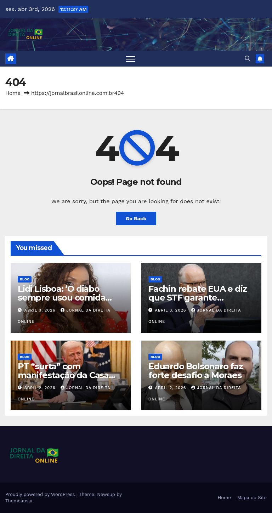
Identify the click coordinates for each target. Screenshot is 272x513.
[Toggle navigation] (130, 58)
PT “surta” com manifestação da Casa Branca (63, 375)
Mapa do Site (252, 497)
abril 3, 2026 (40, 310)
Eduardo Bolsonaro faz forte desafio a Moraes (195, 370)
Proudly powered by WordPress (40, 494)
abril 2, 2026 (40, 388)
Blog (24, 279)
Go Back (136, 218)
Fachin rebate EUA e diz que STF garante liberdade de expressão (197, 298)
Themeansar (19, 500)
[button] (247, 58)
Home (13, 93)
